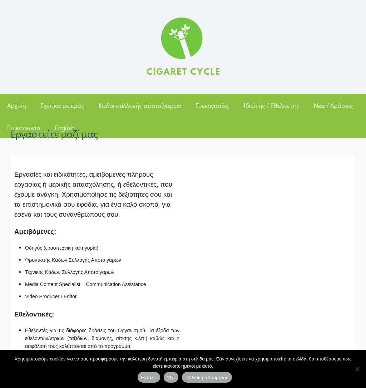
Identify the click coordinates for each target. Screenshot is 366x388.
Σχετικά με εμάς (62, 105)
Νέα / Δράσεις (333, 105)
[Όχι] (357, 369)
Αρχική (16, 105)
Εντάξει (149, 377)
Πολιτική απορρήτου (207, 377)
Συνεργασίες (212, 105)
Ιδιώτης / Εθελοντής (271, 105)
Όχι (171, 377)
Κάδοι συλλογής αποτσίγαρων (140, 105)
